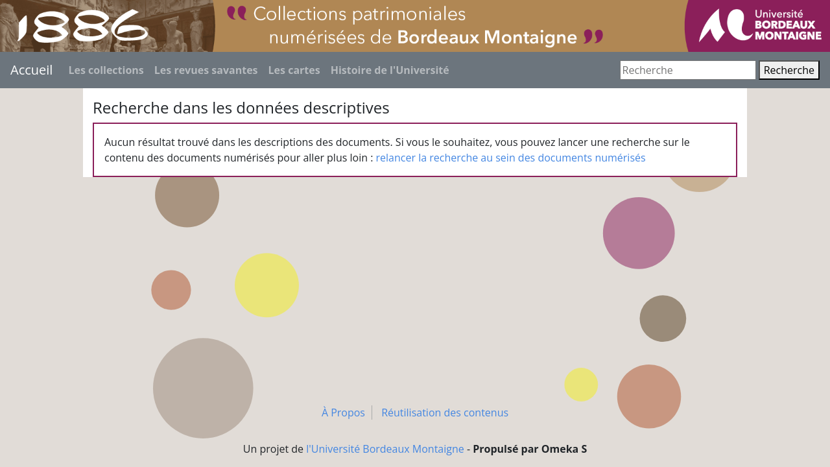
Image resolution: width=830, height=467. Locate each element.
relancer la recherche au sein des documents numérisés (511, 157)
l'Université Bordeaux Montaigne (385, 449)
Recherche (789, 70)
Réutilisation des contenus (444, 412)
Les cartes (294, 70)
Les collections (105, 70)
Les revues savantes (206, 70)
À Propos (343, 412)
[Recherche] (688, 70)
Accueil (31, 69)
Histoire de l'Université (390, 70)
